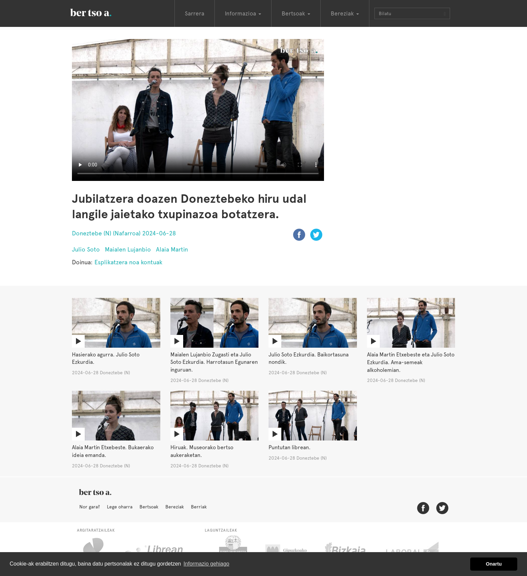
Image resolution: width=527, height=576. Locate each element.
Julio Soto (86, 249)
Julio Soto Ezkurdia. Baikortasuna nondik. (309, 358)
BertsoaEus (100, 12)
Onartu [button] (494, 564)
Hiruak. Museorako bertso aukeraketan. (201, 451)
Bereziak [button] (345, 13)
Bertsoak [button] (296, 13)
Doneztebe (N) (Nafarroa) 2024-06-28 (124, 233)
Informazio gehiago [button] (206, 564)
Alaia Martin (172, 249)
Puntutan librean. (290, 447)
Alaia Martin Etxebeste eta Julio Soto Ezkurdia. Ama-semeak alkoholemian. (410, 362)
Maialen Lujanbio (128, 249)
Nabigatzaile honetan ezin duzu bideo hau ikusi (198, 110)
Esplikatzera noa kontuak (128, 262)
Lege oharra (119, 506)
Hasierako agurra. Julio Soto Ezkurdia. (105, 358)
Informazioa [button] (243, 13)
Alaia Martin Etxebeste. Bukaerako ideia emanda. (113, 451)
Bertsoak (148, 506)
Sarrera (194, 13)
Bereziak (174, 506)
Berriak (199, 506)
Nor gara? (89, 506)
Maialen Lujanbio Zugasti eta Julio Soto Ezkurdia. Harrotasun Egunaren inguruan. (214, 362)
